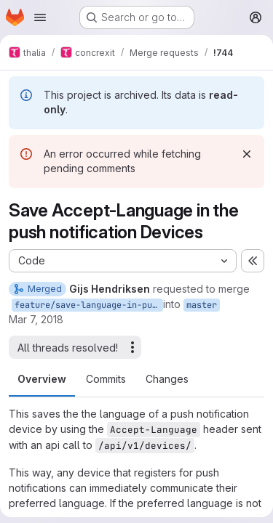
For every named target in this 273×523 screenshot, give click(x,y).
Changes (167, 379)
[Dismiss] (247, 154)
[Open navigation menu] (40, 17)
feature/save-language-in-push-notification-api (89, 305)
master (201, 305)
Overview (41, 379)
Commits (106, 379)
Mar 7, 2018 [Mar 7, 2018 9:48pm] (36, 319)
